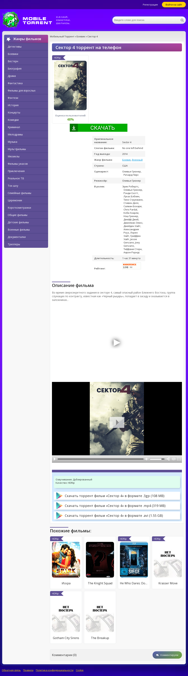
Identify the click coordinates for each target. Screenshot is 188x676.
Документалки (17, 237)
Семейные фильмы (19, 193)
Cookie (80, 670)
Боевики (13, 54)
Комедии (13, 120)
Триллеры (14, 244)
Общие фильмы (17, 215)
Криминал (14, 127)
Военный (137, 159)
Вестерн (13, 61)
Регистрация (150, 4)
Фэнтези (13, 98)
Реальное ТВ (16, 178)
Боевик (126, 159)
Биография (14, 68)
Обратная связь (11, 670)
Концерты (14, 112)
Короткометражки (19, 207)
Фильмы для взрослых (21, 90)
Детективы (14, 46)
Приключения (16, 171)
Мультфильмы (17, 149)
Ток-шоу (13, 185)
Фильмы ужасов (18, 163)
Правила (28, 670)
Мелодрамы (15, 134)
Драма (12, 76)
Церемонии (15, 200)
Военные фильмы (19, 229)
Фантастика (15, 83)
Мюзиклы (13, 156)
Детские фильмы (18, 222)
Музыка (12, 141)
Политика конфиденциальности (54, 670)
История (13, 105)
